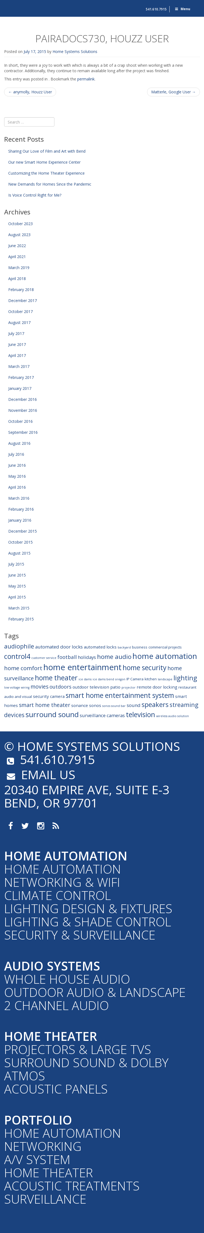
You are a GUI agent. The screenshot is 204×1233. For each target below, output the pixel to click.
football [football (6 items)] (67, 656)
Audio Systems (52, 965)
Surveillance (45, 1198)
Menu (182, 9)
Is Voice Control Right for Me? (34, 195)
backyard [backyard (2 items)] (124, 647)
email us (39, 774)
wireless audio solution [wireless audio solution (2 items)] (172, 716)
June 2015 (17, 575)
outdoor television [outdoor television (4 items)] (91, 687)
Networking (43, 1146)
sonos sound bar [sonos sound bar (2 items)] (114, 706)
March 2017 (18, 366)
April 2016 (17, 487)
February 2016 (21, 509)
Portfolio (38, 1119)
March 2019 (18, 267)
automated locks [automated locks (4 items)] (100, 647)
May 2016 (17, 476)
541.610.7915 (156, 9)
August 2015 (19, 553)
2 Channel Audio (56, 1005)
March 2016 (18, 498)
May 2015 (17, 586)
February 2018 (21, 289)
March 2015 (18, 608)
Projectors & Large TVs (77, 1049)
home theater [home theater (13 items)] (56, 677)
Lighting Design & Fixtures (88, 908)
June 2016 (17, 465)
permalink (86, 79)
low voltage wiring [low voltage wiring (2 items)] (16, 687)
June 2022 (17, 245)
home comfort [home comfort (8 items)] (23, 668)
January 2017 (19, 388)
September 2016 (23, 432)
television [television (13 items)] (140, 714)
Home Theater (50, 1036)
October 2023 (20, 223)
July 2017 (16, 333)
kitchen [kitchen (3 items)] (151, 678)
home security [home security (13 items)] (144, 667)
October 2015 (20, 542)
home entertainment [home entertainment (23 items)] (82, 667)
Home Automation (65, 855)
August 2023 (19, 234)
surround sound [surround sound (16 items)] (52, 714)
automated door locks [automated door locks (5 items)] (59, 647)
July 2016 (16, 454)
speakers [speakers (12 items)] (155, 704)
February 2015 (21, 619)
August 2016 (19, 443)
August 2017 (19, 322)
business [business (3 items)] (139, 647)
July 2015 (16, 564)
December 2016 (22, 399)
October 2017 (20, 311)
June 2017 (17, 344)
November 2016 (22, 410)
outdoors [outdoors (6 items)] (60, 686)
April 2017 (17, 355)
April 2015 (17, 597)
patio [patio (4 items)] (115, 687)
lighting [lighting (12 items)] (185, 677)
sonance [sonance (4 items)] (79, 705)
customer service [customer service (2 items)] (43, 658)
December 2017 (22, 300)
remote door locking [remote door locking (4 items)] (157, 687)
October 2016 (20, 421)
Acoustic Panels (56, 1088)
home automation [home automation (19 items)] (165, 656)
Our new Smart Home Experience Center (44, 162)
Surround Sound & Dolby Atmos (86, 1069)
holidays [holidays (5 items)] (87, 657)
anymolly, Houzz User (30, 91)
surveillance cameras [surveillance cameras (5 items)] (102, 715)
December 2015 (22, 531)
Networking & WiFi (62, 882)
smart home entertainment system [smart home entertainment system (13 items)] (120, 695)
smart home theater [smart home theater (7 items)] (44, 705)
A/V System (37, 1159)
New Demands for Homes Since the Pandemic (49, 184)
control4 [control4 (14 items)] (17, 656)
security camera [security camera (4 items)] (49, 696)
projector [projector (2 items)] (129, 687)
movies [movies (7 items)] (39, 686)
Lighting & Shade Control (87, 921)
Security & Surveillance (79, 934)
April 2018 (17, 278)
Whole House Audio (67, 979)
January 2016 (19, 520)
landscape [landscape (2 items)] (165, 679)
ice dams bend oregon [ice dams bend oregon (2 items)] (109, 679)
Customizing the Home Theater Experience (46, 173)
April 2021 (17, 256)
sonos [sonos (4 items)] (95, 705)
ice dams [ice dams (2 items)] (85, 679)
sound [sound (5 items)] (133, 705)
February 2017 (21, 377)
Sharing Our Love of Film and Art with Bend (47, 151)
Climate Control (57, 895)
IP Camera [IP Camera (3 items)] (135, 678)
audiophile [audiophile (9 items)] (19, 646)
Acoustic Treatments (72, 1185)
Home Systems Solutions (29, 7)
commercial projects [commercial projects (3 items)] (165, 647)
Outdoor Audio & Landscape (95, 992)
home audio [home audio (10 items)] (114, 656)
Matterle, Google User (173, 91)
